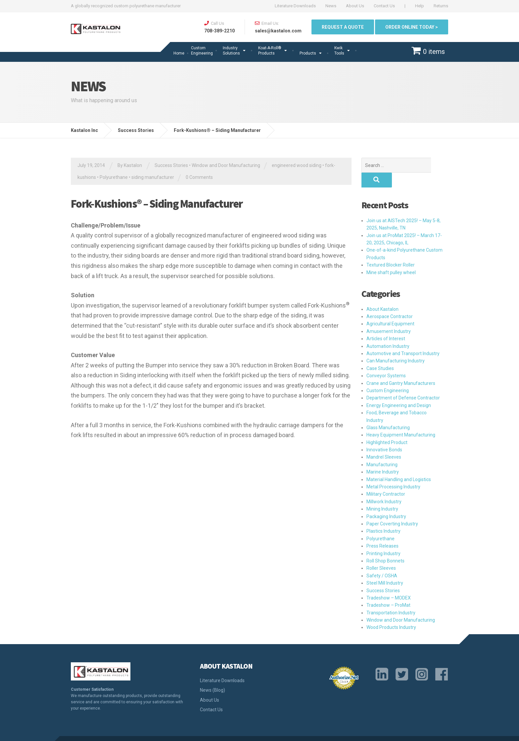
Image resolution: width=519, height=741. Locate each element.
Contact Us (384, 5)
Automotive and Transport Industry (403, 338)
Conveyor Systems (386, 360)
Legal (336, 731)
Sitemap (439, 731)
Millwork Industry (383, 486)
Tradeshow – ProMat (388, 590)
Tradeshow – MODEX (388, 583)
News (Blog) (212, 675)
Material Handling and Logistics (398, 464)
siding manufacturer (152, 177)
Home (178, 53)
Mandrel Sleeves (383, 442)
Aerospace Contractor (389, 301)
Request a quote (343, 27)
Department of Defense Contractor (403, 383)
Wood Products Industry (391, 612)
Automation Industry (387, 331)
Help (419, 5)
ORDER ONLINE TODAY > (411, 27)
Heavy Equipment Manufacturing (400, 420)
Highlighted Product (386, 427)
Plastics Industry (383, 516)
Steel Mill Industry (384, 568)
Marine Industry (382, 457)
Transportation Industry (390, 597)
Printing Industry (383, 538)
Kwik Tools (339, 51)
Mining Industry (382, 494)
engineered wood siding (296, 165)
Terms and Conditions (370, 731)
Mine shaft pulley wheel (391, 257)
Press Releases (382, 531)
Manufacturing (382, 449)
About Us (355, 5)
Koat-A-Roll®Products (269, 51)
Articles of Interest (385, 323)
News (330, 5)
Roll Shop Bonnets (385, 546)
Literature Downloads (295, 5)
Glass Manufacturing (388, 412)
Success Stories (171, 165)
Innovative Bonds (384, 434)
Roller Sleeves (381, 553)
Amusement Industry (388, 316)
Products (308, 53)
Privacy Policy (311, 731)
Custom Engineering (202, 51)
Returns (441, 5)
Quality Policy (277, 731)
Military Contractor (385, 479)
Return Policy (412, 731)
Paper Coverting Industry (392, 509)
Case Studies (380, 353)
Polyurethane (114, 177)
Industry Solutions (231, 51)
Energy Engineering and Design (398, 390)
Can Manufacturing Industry (395, 346)
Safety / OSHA (381, 560)
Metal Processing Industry (393, 471)
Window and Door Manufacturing (226, 165)
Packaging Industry (386, 501)
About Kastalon (382, 294)
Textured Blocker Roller (390, 250)
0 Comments (199, 177)
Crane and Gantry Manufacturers (400, 368)
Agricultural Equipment (390, 308)
